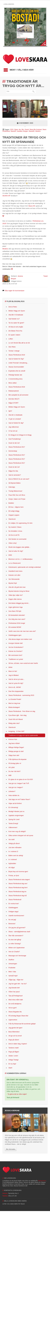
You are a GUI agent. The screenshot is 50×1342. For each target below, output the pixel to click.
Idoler (10, 667)
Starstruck (12, 519)
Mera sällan (12, 383)
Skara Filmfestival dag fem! (18, 887)
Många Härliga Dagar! (16, 747)
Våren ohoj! (12, 543)
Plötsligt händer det (15, 375)
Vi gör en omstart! (14, 419)
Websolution (42, 1181)
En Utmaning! (13, 807)
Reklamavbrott (13, 391)
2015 (11, 129)
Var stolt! (11, 839)
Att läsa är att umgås (15, 327)
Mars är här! (12, 671)
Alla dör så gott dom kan (16, 587)
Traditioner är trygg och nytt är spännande (23, 735)
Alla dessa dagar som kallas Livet (20, 639)
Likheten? (11, 791)
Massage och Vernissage (17, 956)
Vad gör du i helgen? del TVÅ (18, 783)
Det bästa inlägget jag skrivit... (18, 603)
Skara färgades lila (15, 1012)
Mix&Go (38, 131)
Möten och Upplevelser (16, 948)
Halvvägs (11, 487)
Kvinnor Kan (12, 739)
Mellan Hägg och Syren (16, 311)
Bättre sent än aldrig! (15, 855)
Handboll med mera (15, 571)
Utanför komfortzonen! (16, 915)
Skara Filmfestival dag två (17, 895)
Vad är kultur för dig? (15, 551)
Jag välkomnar (13, 427)
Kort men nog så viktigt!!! (17, 831)
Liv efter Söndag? (14, 944)
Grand (27, 129)
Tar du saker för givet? (16, 323)
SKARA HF (6, 196)
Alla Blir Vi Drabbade (15, 315)
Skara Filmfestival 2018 (16, 387)
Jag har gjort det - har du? (17, 984)
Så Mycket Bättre (14, 483)
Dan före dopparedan (15, 691)
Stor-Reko (12, 347)
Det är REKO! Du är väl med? (18, 479)
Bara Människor (14, 1032)
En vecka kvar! (13, 903)
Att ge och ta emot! (15, 1036)
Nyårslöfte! (12, 863)
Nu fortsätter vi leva (15, 531)
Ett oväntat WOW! (14, 627)
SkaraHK (32, 131)
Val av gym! (12, 1008)
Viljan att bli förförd (14, 803)
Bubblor (11, 503)
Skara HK (31, 206)
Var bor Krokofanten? (15, 647)
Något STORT (13, 403)
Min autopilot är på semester (18, 395)
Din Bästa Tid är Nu (15, 331)
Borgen (25, 131)
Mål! (10, 775)
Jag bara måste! (14, 743)
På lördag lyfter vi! (14, 763)
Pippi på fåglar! (13, 1052)
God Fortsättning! (14, 439)
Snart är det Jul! (14, 443)
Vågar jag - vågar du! (15, 980)
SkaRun (11, 960)
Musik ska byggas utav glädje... (19, 547)
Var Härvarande (14, 579)
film (23, 129)
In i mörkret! (12, 859)
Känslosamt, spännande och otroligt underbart (24, 567)
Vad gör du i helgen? (15, 787)
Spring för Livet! (14, 819)
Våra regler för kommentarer (14, 291)
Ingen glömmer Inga (15, 607)
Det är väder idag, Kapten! (17, 1044)
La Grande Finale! (14, 699)
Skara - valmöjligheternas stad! (19, 931)
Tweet (45, 276)
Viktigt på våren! (14, 843)
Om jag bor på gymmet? (16, 927)
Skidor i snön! (13, 1056)
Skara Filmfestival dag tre (17, 891)
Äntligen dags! (13, 911)
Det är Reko (12, 307)
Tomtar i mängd (13, 351)
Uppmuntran (12, 1020)
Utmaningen (12, 964)
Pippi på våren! (13, 1040)
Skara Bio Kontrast (35, 129)
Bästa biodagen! (14, 707)
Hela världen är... (14, 795)
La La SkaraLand (14, 563)
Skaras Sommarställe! (16, 367)
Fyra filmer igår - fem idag (17, 715)
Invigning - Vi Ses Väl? (16, 731)
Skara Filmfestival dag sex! (17, 883)
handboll (19, 131)
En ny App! (12, 1064)
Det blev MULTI (13, 399)
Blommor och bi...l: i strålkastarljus (20, 559)
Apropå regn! (13, 976)
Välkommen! (12, 827)
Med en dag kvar (14, 703)
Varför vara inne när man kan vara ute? (22, 631)
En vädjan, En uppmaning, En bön (20, 523)
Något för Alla (13, 471)
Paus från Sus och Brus (16, 495)
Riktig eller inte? (14, 723)
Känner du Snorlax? (15, 651)
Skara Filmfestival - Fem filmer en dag (21, 711)
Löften (10, 339)
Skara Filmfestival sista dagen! (19, 879)
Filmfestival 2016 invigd (16, 623)
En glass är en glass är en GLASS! (20, 779)
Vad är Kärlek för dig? (16, 423)
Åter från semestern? (15, 935)
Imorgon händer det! (15, 643)
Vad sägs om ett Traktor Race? (19, 799)
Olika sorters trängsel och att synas (20, 835)
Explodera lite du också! (16, 371)
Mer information (10, 1149)
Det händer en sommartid (17, 539)
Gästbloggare (13, 907)
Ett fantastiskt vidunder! (16, 615)
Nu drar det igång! (14, 940)
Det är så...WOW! (14, 687)
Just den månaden (14, 847)
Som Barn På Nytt (14, 611)
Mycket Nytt (12, 583)
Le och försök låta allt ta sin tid (19, 343)
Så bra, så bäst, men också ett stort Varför (23, 663)
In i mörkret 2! (13, 851)
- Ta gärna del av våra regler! (17, 1094)
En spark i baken (14, 335)
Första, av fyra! (13, 875)
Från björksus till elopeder (17, 759)
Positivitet (11, 968)
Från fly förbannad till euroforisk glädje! (22, 1024)
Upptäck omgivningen (16, 815)
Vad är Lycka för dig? (15, 683)
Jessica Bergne (12, 1111)
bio (20, 129)
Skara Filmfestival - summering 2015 (21, 695)
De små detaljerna (14, 1004)
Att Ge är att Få (13, 535)
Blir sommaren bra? (15, 655)
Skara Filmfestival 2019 (16, 355)
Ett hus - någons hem (16, 507)
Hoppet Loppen (13, 515)
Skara (16, 129)
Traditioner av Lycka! (15, 659)
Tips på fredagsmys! (15, 996)
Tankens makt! (13, 1048)
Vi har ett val (12, 431)
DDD (10, 555)
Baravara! (11, 923)
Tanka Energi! (13, 823)
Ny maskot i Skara (14, 527)
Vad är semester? (14, 475)
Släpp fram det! (13, 755)
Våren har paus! (14, 992)
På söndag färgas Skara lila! (18, 1016)
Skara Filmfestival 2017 (16, 447)
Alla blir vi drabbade (15, 415)
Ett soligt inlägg (13, 511)
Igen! (10, 411)
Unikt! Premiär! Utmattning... (18, 363)
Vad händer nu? (14, 319)
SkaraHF (13, 131)
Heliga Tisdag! (13, 1060)
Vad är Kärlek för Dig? (16, 359)
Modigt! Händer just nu (16, 811)
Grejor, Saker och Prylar (16, 499)
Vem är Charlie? (14, 952)
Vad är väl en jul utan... (16, 679)
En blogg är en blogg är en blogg (19, 435)
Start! (10, 1068)
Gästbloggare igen (14, 635)
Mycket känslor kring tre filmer (18, 591)
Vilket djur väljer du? (15, 595)
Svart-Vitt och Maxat (15, 719)
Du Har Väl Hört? (14, 771)
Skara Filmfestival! (14, 899)
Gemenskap (12, 451)
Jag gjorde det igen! (15, 1028)
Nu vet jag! (12, 919)
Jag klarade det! (14, 988)
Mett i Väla (12, 972)
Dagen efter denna (15, 599)
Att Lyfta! (11, 767)
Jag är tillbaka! (13, 675)
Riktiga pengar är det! (16, 751)
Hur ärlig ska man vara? (16, 619)
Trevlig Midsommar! (15, 491)
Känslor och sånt (14, 575)
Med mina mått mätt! (15, 1000)
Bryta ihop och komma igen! (18, 871)
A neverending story (15, 379)
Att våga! (11, 867)
